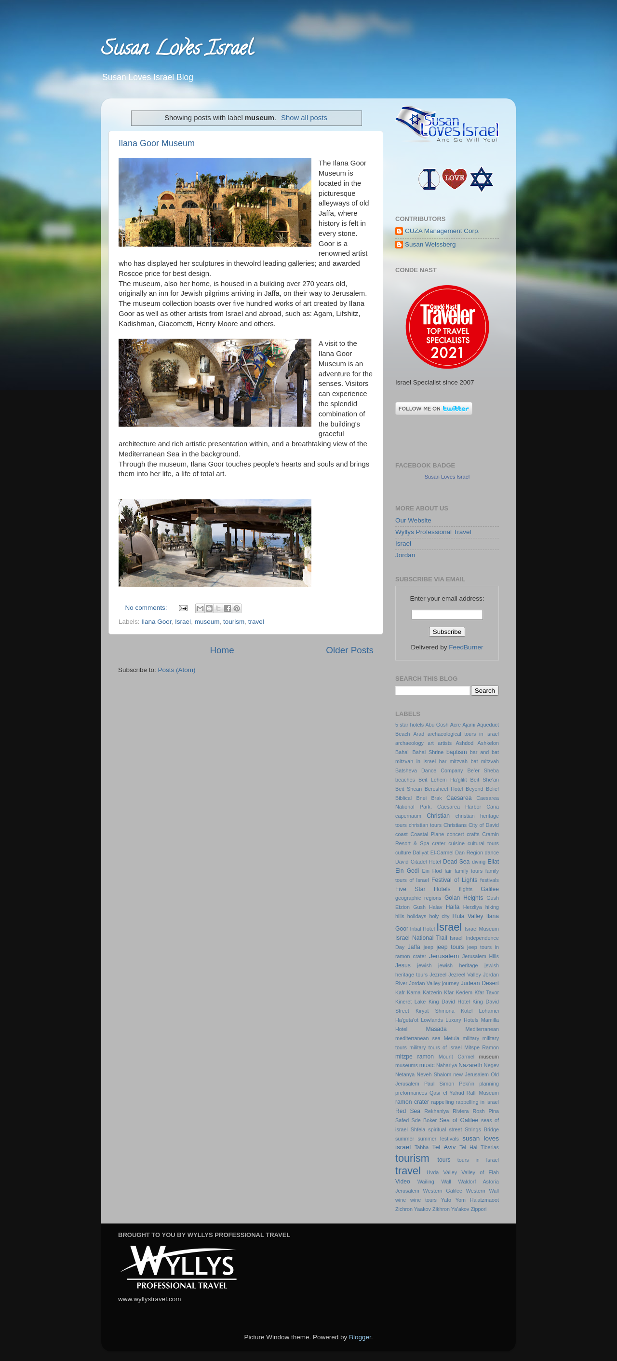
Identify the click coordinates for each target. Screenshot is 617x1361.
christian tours (425, 825)
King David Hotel (449, 1001)
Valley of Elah (480, 1172)
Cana (492, 807)
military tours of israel (435, 1047)
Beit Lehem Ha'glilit (442, 780)
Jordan (405, 555)
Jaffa (414, 947)
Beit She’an (484, 780)
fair (448, 871)
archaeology (409, 743)
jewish (424, 965)
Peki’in (466, 1083)
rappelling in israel (477, 1102)
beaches (405, 780)
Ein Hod (432, 871)
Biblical (403, 798)
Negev (491, 1065)
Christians (455, 825)
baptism (456, 752)
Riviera (461, 1111)
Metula (451, 1038)
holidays (417, 916)
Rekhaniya (436, 1111)
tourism (233, 621)
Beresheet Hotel (444, 789)
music (427, 1065)
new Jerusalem (471, 1074)
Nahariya (446, 1065)
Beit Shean (408, 789)
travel (256, 621)
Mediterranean (482, 1029)
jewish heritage (458, 965)
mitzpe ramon (414, 1056)
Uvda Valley (442, 1172)
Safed (402, 1120)
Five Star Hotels (422, 889)
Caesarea (459, 798)
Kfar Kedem (458, 992)
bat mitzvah (484, 761)
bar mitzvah (453, 761)
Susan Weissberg (430, 244)
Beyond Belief (482, 789)
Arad (418, 734)
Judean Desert (480, 983)
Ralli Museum (483, 1093)
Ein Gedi (407, 870)
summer (404, 1138)
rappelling (442, 1102)
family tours (469, 871)
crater (439, 843)
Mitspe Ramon (481, 1047)
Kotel (467, 1011)
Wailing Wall (434, 1181)
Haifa (452, 907)
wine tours (423, 1200)
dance (492, 852)
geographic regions (418, 898)
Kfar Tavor (486, 992)
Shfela (418, 1129)
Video (402, 1181)
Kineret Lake (410, 1001)
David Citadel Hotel (418, 862)
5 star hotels (409, 725)
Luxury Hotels (461, 1020)
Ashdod (465, 743)
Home (222, 650)
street (455, 1129)
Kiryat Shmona (435, 1011)
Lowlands (432, 1020)
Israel (183, 621)
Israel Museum (482, 929)
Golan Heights (463, 897)
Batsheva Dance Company (429, 770)
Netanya (405, 1074)
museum (207, 621)
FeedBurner (466, 647)
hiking (492, 907)
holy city (439, 916)
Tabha (422, 1147)
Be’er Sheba (483, 770)
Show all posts (304, 118)
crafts (473, 834)
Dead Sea (456, 861)
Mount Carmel (456, 1056)
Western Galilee (442, 1191)
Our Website (413, 520)
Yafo (446, 1200)
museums (406, 1065)
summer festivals (437, 1138)
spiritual (437, 1129)
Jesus (403, 965)
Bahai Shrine (428, 752)
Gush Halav (428, 907)
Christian (438, 815)
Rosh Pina (485, 1111)
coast (401, 834)
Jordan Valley (425, 983)
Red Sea (407, 1111)
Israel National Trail (421, 938)
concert (455, 834)
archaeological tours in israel (463, 734)
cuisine (456, 843)
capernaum (408, 816)
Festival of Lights (454, 880)
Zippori (478, 1209)
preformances (411, 1093)
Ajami (468, 725)
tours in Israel (478, 1160)
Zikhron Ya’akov (450, 1209)
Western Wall (482, 1191)
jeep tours (450, 947)
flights (465, 889)
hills (399, 916)
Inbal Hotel (422, 929)
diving (478, 862)
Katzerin (432, 992)
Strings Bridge (482, 1129)
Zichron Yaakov (413, 1209)
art (431, 743)
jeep (428, 947)
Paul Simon (439, 1083)
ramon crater (412, 1102)
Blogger (360, 1337)
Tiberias (490, 1147)
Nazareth (470, 1065)
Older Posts (350, 650)
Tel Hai (468, 1147)
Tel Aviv (444, 1147)
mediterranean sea (418, 1038)
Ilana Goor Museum (157, 143)
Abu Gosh (436, 725)
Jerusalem (444, 956)
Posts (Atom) (177, 670)
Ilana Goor (156, 621)
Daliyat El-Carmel (433, 852)
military (471, 1038)
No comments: (147, 607)
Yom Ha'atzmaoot (477, 1200)
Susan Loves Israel (177, 50)
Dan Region (469, 852)
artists (445, 743)
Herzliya (472, 907)
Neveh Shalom (433, 1074)
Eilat (493, 861)
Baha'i (402, 752)
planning (489, 1083)
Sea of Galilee (458, 1120)
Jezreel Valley (464, 974)
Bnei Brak (429, 798)
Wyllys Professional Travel (433, 532)
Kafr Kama (408, 992)
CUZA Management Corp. (442, 230)
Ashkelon (488, 743)
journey (450, 983)
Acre (455, 725)
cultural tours (483, 843)
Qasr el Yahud (446, 1093)
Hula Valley (468, 916)
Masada (436, 1029)
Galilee (490, 889)
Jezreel (437, 974)
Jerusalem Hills (480, 956)
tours (444, 1159)
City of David (484, 825)
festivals (489, 880)
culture (403, 852)
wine (400, 1200)
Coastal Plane (427, 834)
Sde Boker (424, 1120)
